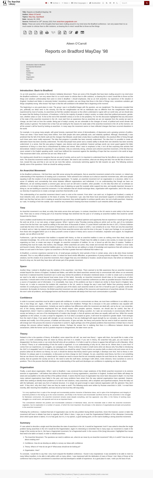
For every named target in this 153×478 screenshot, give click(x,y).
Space (28, 71)
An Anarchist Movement (33, 67)
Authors (69, 474)
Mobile (93, 474)
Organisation (30, 77)
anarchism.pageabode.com (67, 22)
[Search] (132, 3)
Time (27, 69)
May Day (32, 17)
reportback (40, 17)
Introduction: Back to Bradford (35, 65)
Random (48, 474)
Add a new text (102, 474)
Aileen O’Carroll (35, 14)
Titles (63, 474)
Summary (29, 79)
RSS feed (56, 474)
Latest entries (84, 474)
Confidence (29, 73)
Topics (75, 474)
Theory (28, 75)
